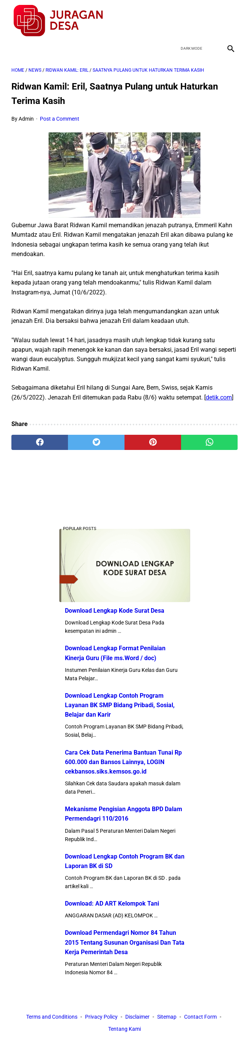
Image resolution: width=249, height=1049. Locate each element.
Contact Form (200, 1017)
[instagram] (229, 20)
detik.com (219, 396)
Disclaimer (137, 1017)
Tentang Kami (124, 1029)
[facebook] (176, 20)
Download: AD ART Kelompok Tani (112, 903)
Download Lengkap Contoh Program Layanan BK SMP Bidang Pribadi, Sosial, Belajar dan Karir (120, 705)
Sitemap (167, 1017)
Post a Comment (59, 118)
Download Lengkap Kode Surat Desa (114, 610)
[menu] (15, 47)
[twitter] (194, 20)
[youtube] (211, 20)
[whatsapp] (209, 442)
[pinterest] (152, 442)
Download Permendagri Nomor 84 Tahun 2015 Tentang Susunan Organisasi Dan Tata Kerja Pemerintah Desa (124, 942)
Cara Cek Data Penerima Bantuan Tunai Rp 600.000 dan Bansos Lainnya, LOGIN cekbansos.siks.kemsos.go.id (123, 762)
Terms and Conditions (51, 1017)
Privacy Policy (101, 1017)
